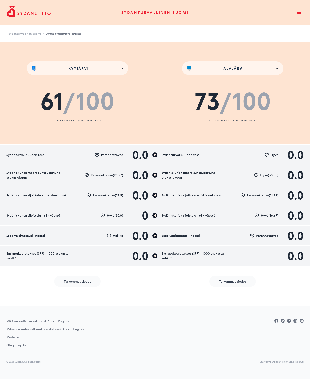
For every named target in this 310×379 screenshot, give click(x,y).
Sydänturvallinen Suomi (155, 12)
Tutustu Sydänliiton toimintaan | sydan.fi (281, 361)
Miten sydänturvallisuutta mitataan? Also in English (45, 329)
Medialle (12, 337)
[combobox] (77, 68)
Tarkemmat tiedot (77, 281)
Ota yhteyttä (16, 345)
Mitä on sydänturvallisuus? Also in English (37, 321)
